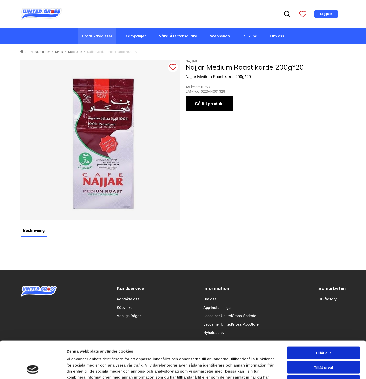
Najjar (191, 61)
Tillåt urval (323, 332)
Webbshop (220, 36)
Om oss (277, 36)
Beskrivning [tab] (34, 230)
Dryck (59, 52)
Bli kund (249, 36)
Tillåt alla (323, 318)
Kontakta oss (128, 299)
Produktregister (97, 36)
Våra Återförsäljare (178, 36)
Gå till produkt (209, 103)
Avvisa (323, 346)
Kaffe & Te (75, 52)
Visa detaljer (276, 369)
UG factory (327, 299)
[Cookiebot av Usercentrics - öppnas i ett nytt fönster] (33, 369)
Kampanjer (135, 36)
